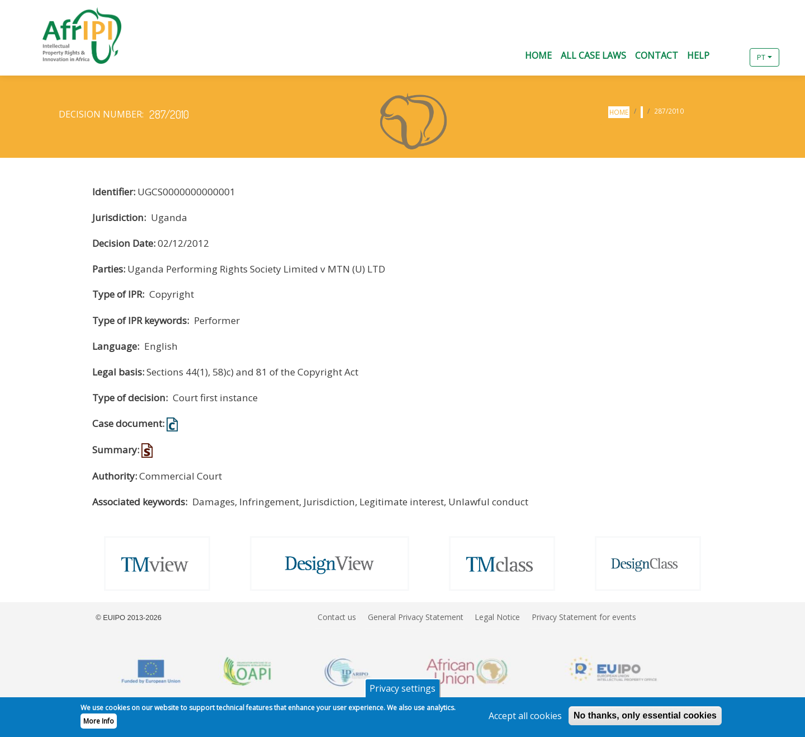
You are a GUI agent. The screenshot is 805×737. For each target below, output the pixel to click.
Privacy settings (402, 692)
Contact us (337, 617)
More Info (98, 724)
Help (698, 55)
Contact (656, 55)
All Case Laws (593, 55)
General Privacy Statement (415, 617)
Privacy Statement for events (584, 617)
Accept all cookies (525, 719)
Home (538, 55)
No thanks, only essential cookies (645, 719)
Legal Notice (497, 617)
